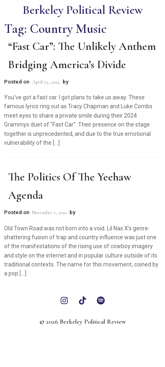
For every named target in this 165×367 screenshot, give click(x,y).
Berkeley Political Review (82, 9)
